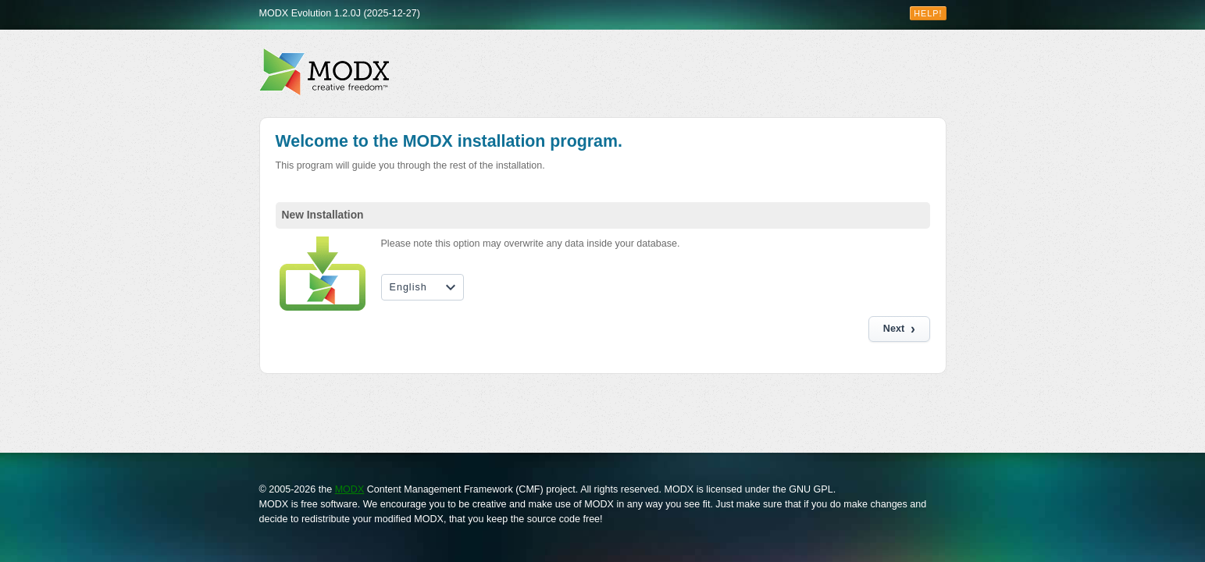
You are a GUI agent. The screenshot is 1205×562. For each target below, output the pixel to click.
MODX (350, 489)
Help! (928, 13)
